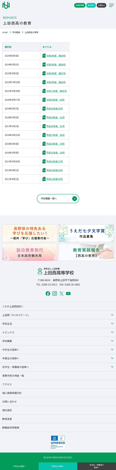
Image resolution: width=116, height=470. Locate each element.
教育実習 (7, 419)
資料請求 (91, 5)
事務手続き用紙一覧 (13, 375)
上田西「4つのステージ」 (16, 315)
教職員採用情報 (10, 427)
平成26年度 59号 (55, 143)
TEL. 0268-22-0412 (46, 284)
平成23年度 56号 (54, 170)
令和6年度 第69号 (56, 55)
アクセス (7, 384)
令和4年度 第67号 (56, 73)
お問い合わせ (9, 401)
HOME (5, 32)
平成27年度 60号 (55, 135)
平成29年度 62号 (55, 117)
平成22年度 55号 (54, 179)
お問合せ (101, 5)
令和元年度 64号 (55, 99)
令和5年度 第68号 (56, 64)
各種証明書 (80, 5)
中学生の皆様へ (19, 466)
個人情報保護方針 (12, 393)
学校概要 (16, 32)
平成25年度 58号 (55, 152)
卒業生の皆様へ (58, 466)
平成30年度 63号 (54, 108)
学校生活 (7, 323)
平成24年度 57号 (54, 161)
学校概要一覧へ (49, 198)
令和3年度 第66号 (56, 82)
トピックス (8, 332)
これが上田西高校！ (13, 306)
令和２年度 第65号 (56, 90)
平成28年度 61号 (55, 126)
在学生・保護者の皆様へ (96, 466)
